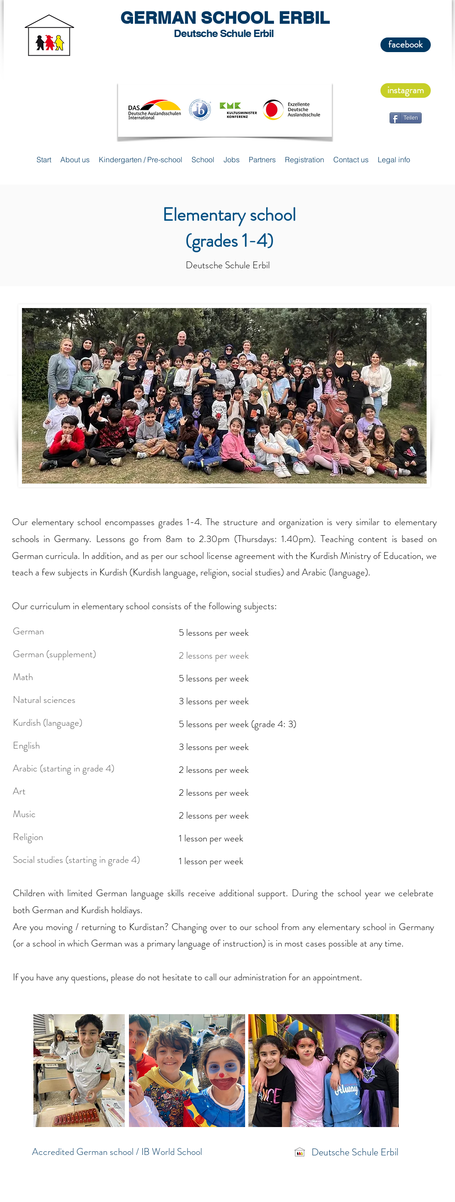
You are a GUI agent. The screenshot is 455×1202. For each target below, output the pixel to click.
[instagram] (405, 90)
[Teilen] (406, 117)
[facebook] (405, 44)
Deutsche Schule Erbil (354, 1152)
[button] (75, 159)
